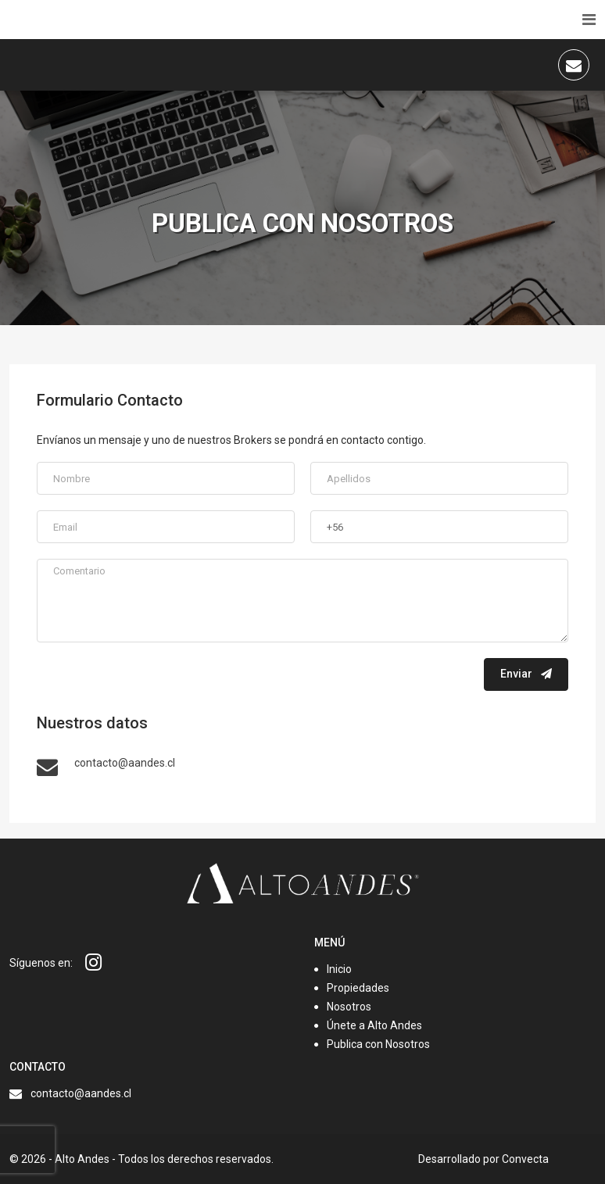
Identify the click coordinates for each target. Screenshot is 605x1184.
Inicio (339, 969)
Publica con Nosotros (378, 1044)
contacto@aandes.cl (80, 1093)
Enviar (526, 673)
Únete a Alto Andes (374, 1025)
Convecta (525, 1159)
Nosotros (349, 1006)
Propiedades (358, 988)
